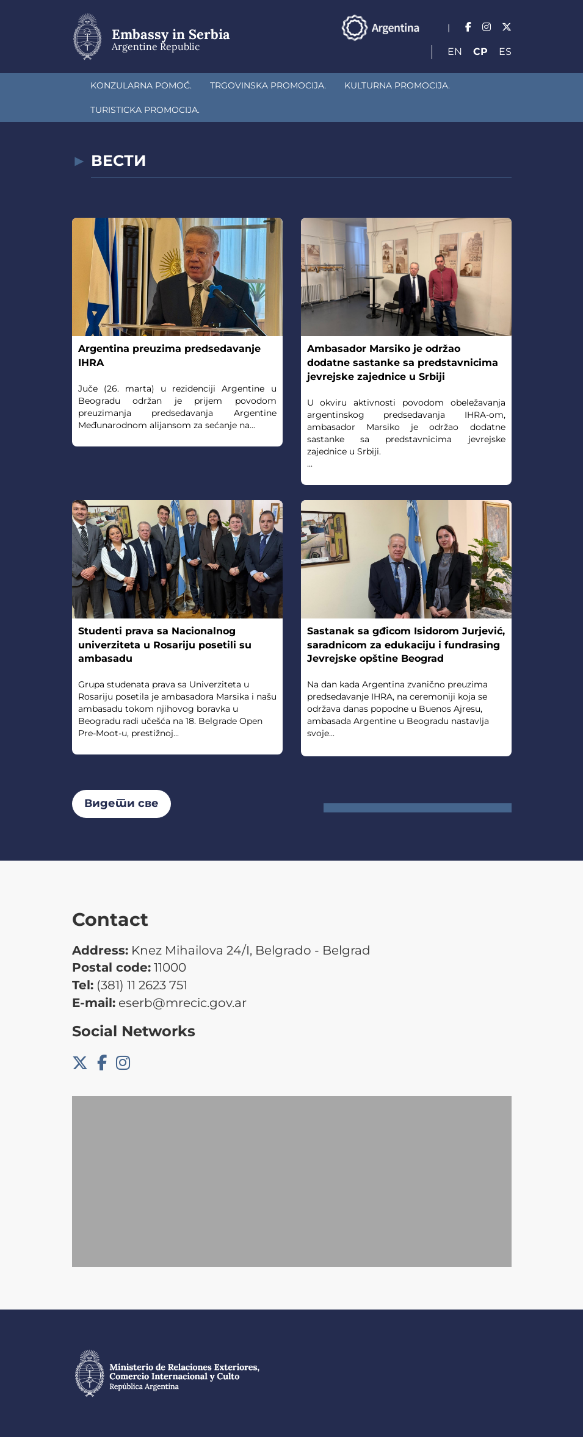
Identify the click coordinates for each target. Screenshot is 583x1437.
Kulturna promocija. (397, 85)
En (454, 51)
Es (505, 51)
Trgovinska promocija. (268, 85)
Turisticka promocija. (145, 109)
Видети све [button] (121, 803)
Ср (480, 51)
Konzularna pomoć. (141, 85)
